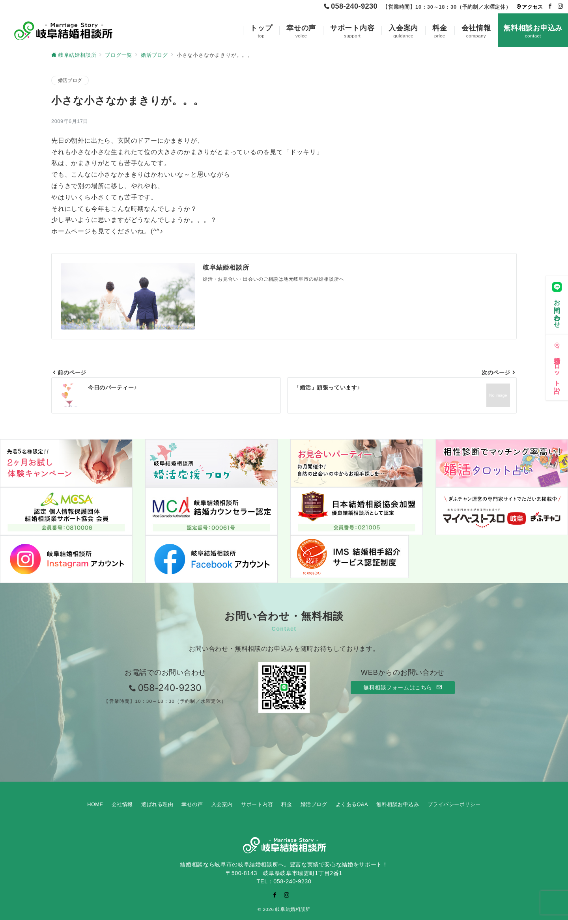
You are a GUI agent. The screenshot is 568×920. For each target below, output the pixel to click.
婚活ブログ (70, 80)
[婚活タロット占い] (557, 366)
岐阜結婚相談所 (292, 909)
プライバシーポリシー (454, 804)
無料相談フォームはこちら (402, 687)
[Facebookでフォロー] (550, 6)
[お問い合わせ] (557, 303)
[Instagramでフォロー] (560, 6)
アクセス (529, 7)
